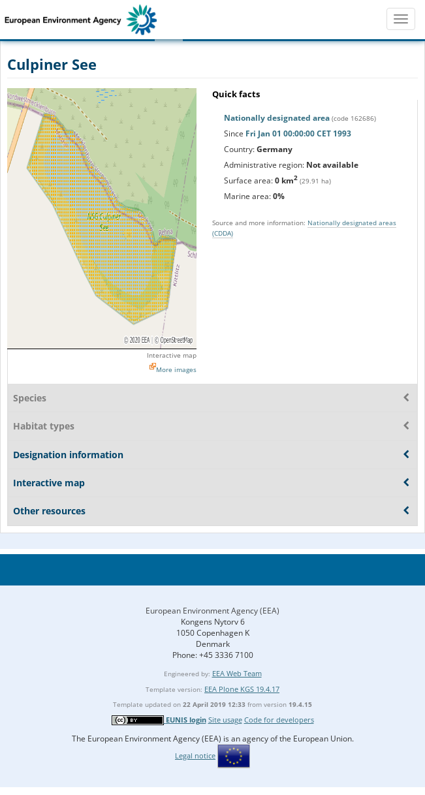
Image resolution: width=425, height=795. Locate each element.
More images (176, 369)
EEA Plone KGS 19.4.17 (241, 689)
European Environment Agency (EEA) (212, 610)
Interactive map (172, 355)
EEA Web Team (237, 673)
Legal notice (195, 755)
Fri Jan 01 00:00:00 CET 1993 (298, 133)
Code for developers (279, 720)
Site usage (225, 720)
